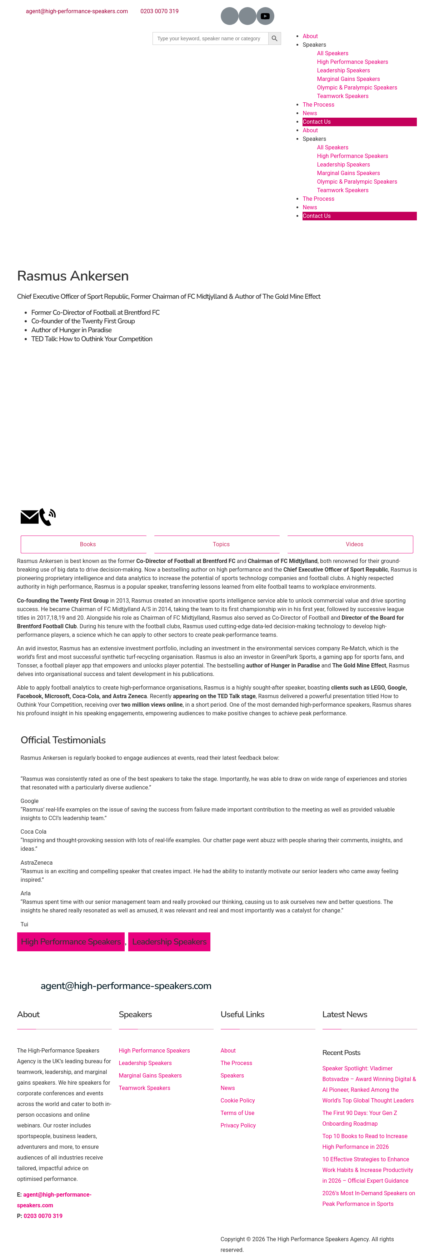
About (310, 36)
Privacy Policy (238, 1125)
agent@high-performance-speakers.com (77, 11)
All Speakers (332, 53)
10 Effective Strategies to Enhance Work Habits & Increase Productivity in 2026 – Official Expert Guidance (368, 1170)
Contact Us (317, 121)
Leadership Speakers (343, 70)
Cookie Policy (238, 1100)
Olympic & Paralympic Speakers (357, 87)
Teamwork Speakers (342, 96)
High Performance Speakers (352, 61)
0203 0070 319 (159, 11)
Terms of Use (238, 1113)
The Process (318, 104)
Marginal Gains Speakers (348, 79)
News (310, 113)
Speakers (314, 44)
